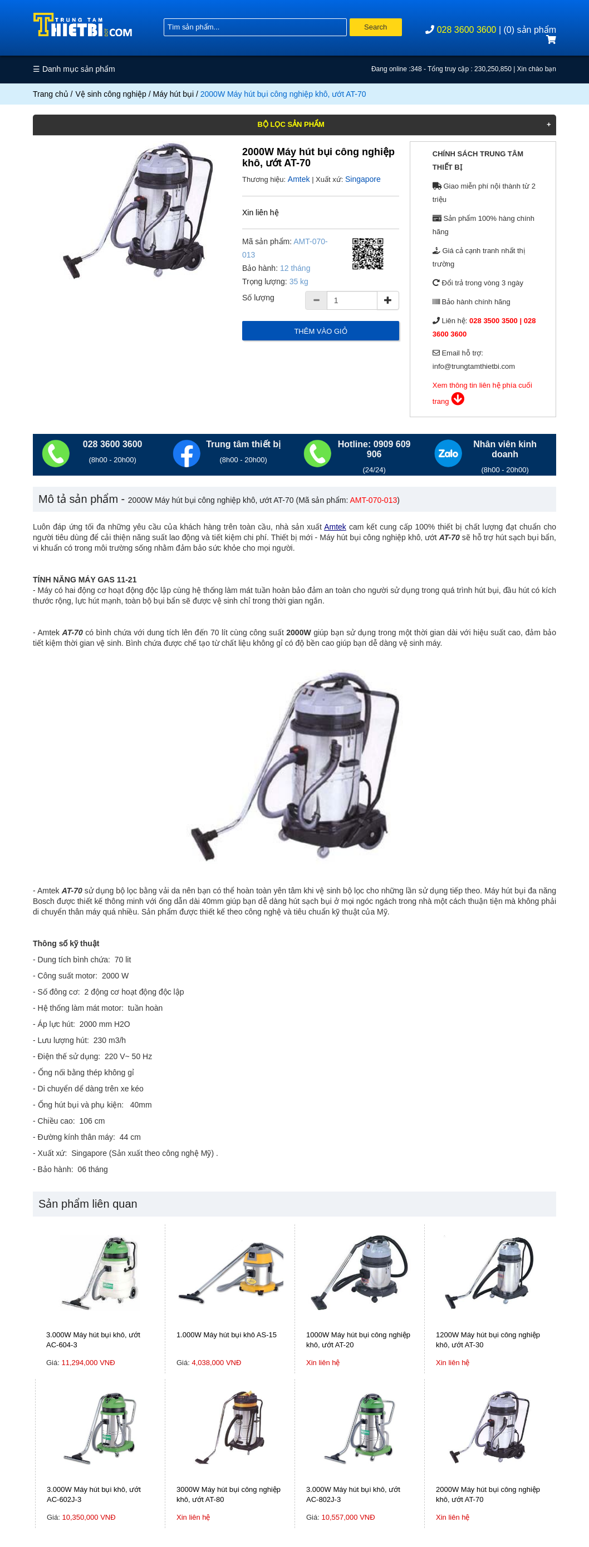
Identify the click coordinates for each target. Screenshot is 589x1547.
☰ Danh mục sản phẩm (74, 69)
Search (375, 27)
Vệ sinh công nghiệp (111, 94)
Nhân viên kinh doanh (505, 449)
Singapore (363, 179)
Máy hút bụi (173, 94)
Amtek (299, 179)
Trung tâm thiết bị (243, 444)
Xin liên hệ (260, 212)
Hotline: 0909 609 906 (374, 449)
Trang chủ (50, 94)
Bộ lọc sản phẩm (291, 124)
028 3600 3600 (467, 29)
